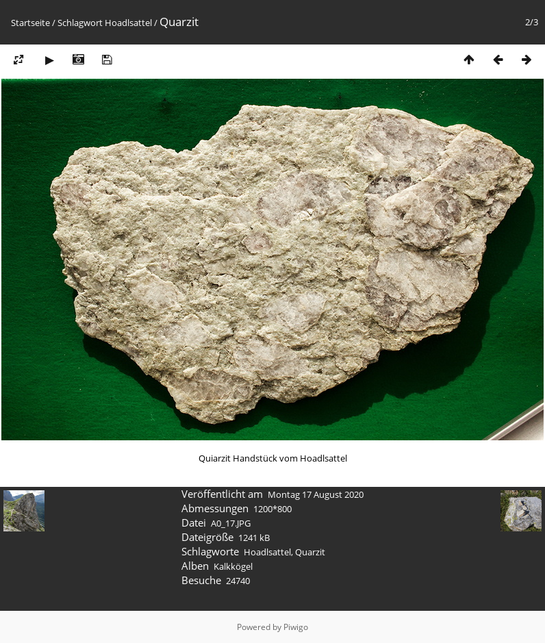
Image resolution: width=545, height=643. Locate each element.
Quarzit (310, 552)
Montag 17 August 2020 (316, 494)
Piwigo (295, 627)
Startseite (30, 22)
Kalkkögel (233, 566)
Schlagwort (80, 22)
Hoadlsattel (128, 22)
